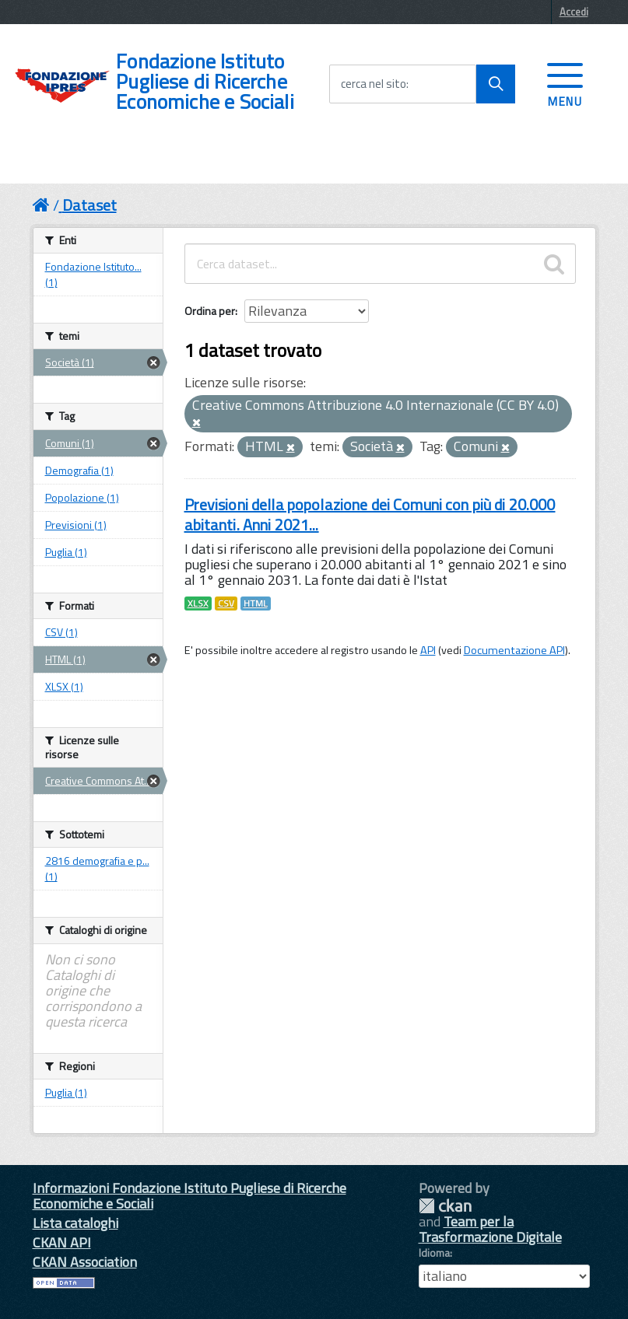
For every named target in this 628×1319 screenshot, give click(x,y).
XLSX (198, 604)
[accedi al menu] (565, 83)
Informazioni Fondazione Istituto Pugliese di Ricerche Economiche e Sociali (189, 1195)
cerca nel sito (373, 84)
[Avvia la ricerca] (495, 84)
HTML (256, 604)
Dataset (89, 205)
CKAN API (62, 1242)
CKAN (445, 1206)
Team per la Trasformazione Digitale (490, 1229)
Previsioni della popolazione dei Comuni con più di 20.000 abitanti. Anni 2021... (370, 514)
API (428, 650)
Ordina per (209, 311)
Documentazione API (514, 650)
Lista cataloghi (75, 1222)
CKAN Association (85, 1261)
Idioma (434, 1253)
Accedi (574, 11)
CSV (226, 604)
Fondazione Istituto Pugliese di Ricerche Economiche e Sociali (205, 81)
